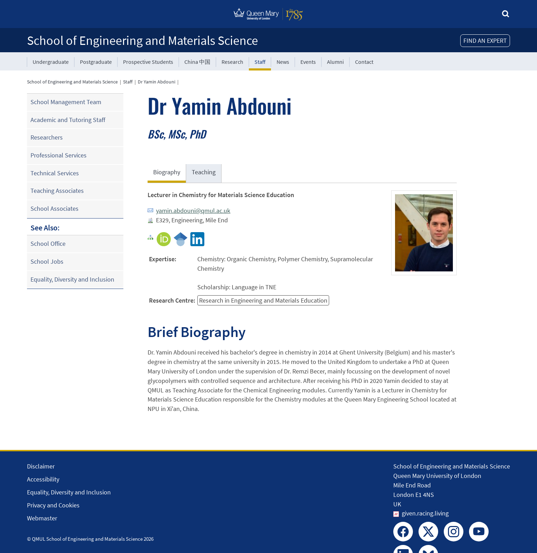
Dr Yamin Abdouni (156, 82)
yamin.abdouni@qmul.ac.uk (193, 211)
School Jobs (46, 261)
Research (232, 61)
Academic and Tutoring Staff (67, 120)
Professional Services (58, 155)
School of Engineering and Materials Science (142, 40)
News (283, 61)
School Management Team (65, 102)
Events (308, 61)
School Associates (54, 208)
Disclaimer (41, 466)
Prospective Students (148, 61)
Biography (166, 172)
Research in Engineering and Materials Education (263, 300)
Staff (259, 61)
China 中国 (197, 61)
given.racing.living (425, 513)
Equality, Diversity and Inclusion (72, 279)
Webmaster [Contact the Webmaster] (42, 518)
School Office (48, 244)
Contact (364, 61)
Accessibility (43, 479)
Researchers (46, 137)
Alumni (335, 61)
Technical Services (54, 173)
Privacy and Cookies (53, 505)
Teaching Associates (57, 191)
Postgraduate (96, 61)
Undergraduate (51, 61)
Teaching (204, 172)
